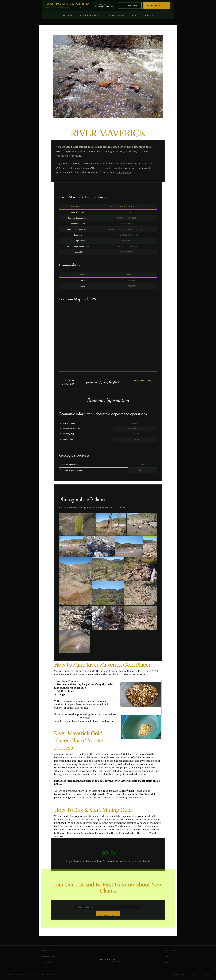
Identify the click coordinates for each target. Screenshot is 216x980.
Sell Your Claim (129, 5)
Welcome (68, 15)
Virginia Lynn (48, 956)
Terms (194, 974)
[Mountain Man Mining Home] (68, 5)
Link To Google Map (142, 380)
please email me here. (104, 721)
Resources (48, 962)
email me (97, 861)
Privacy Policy (180, 974)
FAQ (134, 15)
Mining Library (115, 15)
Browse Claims (156, 5)
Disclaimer (206, 974)
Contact (148, 15)
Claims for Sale (89, 15)
